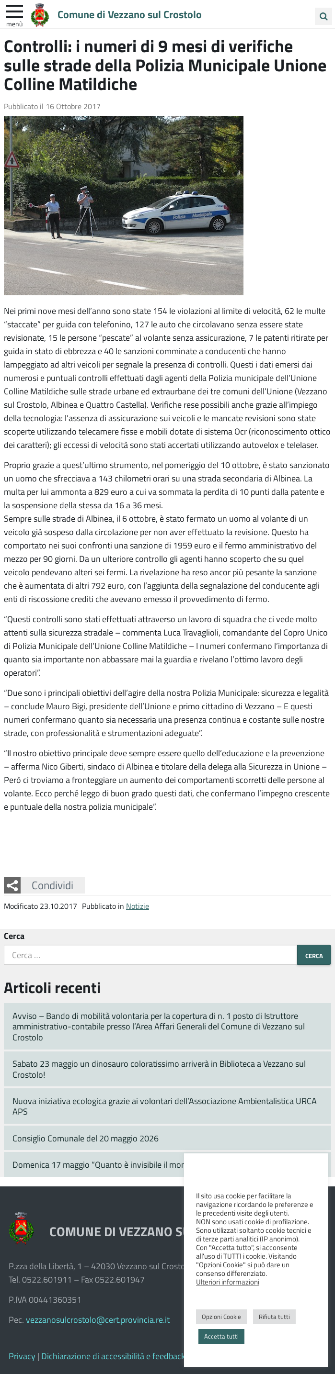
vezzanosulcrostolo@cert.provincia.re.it (98, 1319)
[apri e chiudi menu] (14, 10)
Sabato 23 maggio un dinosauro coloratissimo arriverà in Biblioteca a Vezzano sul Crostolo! (159, 1069)
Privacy (22, 1356)
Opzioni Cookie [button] (221, 1316)
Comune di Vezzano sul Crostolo (130, 14)
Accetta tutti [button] (221, 1336)
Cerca (14, 935)
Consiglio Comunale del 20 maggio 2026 (85, 1138)
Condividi (52, 885)
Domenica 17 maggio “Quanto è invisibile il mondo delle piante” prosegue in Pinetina (165, 1164)
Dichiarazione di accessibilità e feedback (113, 1356)
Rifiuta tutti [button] (274, 1316)
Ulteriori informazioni (227, 1281)
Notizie (137, 905)
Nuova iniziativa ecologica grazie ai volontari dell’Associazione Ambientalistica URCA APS (164, 1106)
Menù (14, 23)
